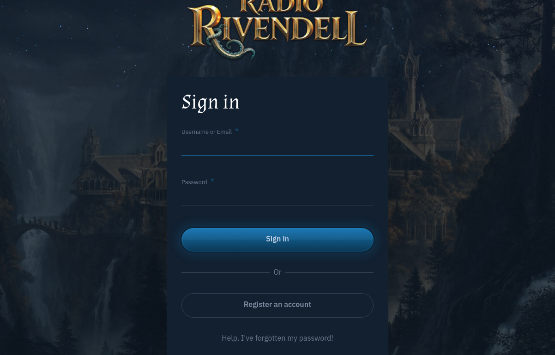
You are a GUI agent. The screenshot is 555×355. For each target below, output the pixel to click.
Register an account (277, 304)
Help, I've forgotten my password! (277, 338)
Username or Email (206, 132)
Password (194, 182)
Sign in (277, 238)
